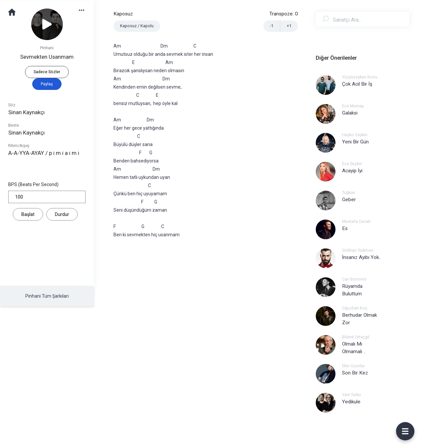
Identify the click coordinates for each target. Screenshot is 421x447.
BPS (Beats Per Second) (33, 184)
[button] (84, 9)
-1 (271, 25)
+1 (289, 25)
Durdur (62, 214)
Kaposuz (123, 14)
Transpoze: (283, 14)
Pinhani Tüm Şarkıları (47, 296)
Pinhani (47, 47)
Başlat (28, 214)
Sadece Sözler (47, 71)
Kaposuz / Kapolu (137, 25)
